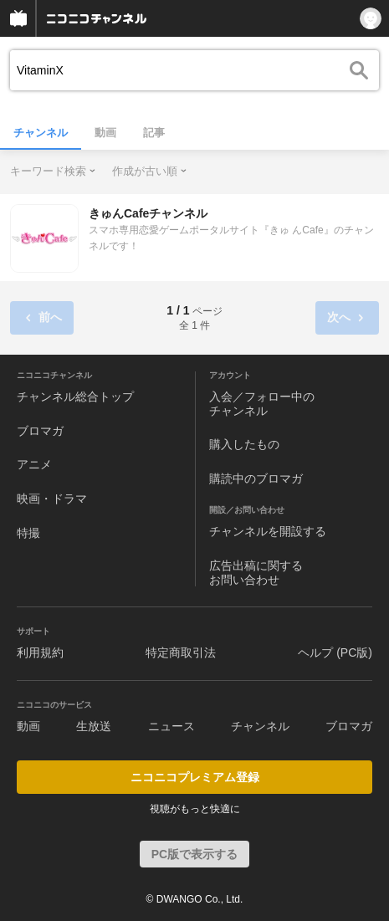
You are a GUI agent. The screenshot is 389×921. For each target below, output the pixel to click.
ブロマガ (40, 430)
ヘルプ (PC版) (335, 652)
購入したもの (244, 444)
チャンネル (40, 132)
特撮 (28, 533)
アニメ (34, 464)
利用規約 (40, 652)
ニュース (171, 726)
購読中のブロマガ (256, 478)
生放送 (93, 726)
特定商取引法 (181, 652)
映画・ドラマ (52, 498)
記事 (154, 132)
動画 (105, 132)
